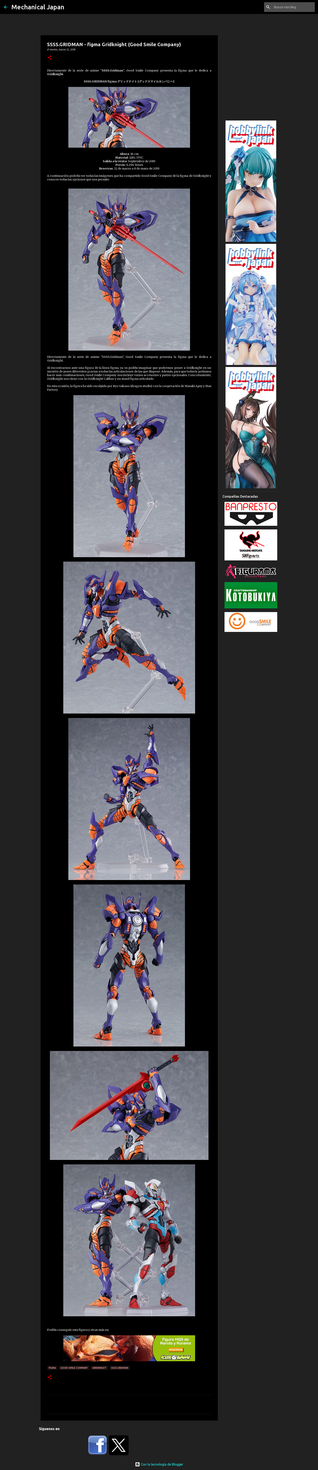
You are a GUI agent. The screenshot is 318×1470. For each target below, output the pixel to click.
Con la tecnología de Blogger (159, 1464)
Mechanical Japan (37, 7)
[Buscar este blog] (293, 7)
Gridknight (99, 1368)
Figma (52, 1368)
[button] (49, 58)
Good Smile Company (74, 1368)
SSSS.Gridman (119, 1368)
